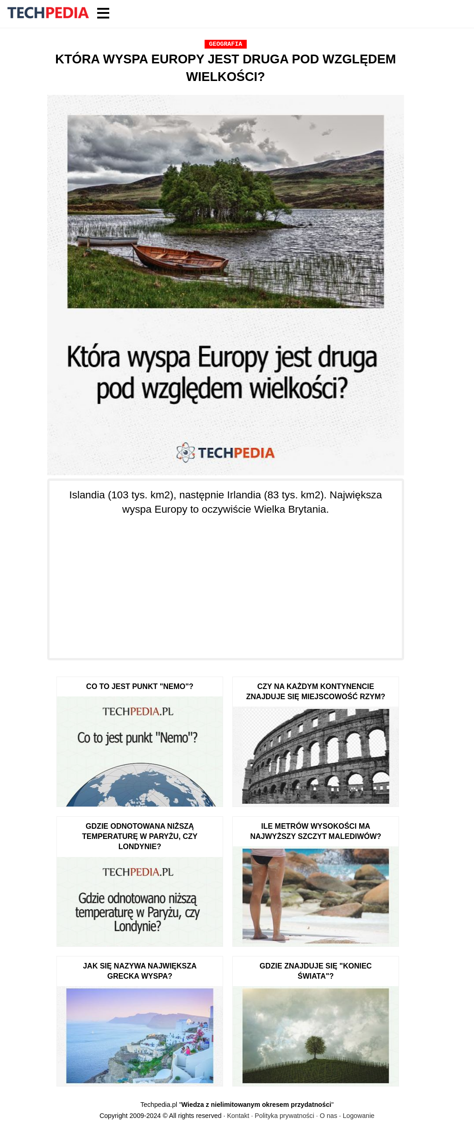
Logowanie (358, 1115)
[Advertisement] (226, 581)
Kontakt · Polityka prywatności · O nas (282, 1115)
